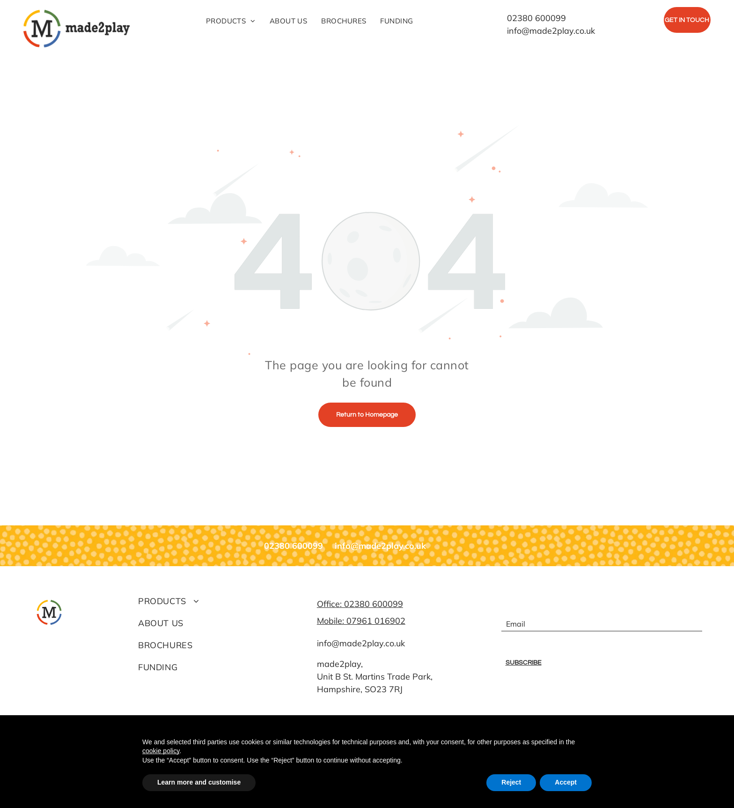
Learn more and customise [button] (199, 782)
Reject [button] (511, 782)
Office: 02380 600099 (360, 604)
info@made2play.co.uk (361, 643)
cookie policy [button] (160, 751)
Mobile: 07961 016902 (361, 620)
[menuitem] (231, 21)
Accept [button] (566, 782)
